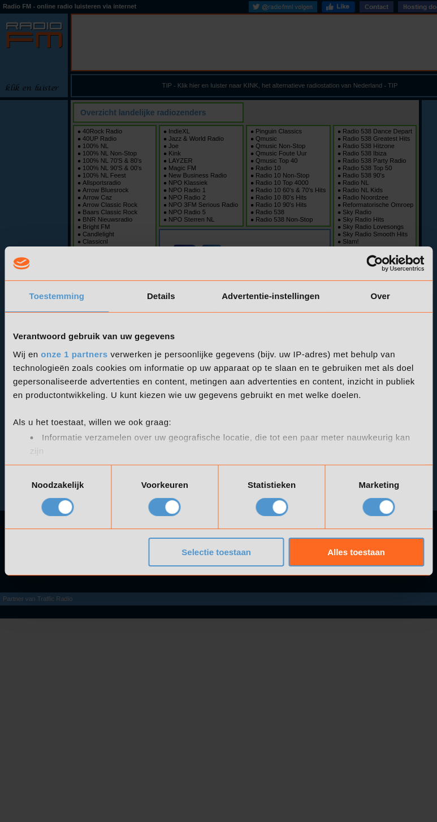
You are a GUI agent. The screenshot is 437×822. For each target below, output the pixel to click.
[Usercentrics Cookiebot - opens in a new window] (374, 263)
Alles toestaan (356, 552)
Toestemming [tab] (57, 296)
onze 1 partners (74, 353)
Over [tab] (380, 296)
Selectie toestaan (216, 552)
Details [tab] (161, 296)
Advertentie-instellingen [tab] (270, 296)
